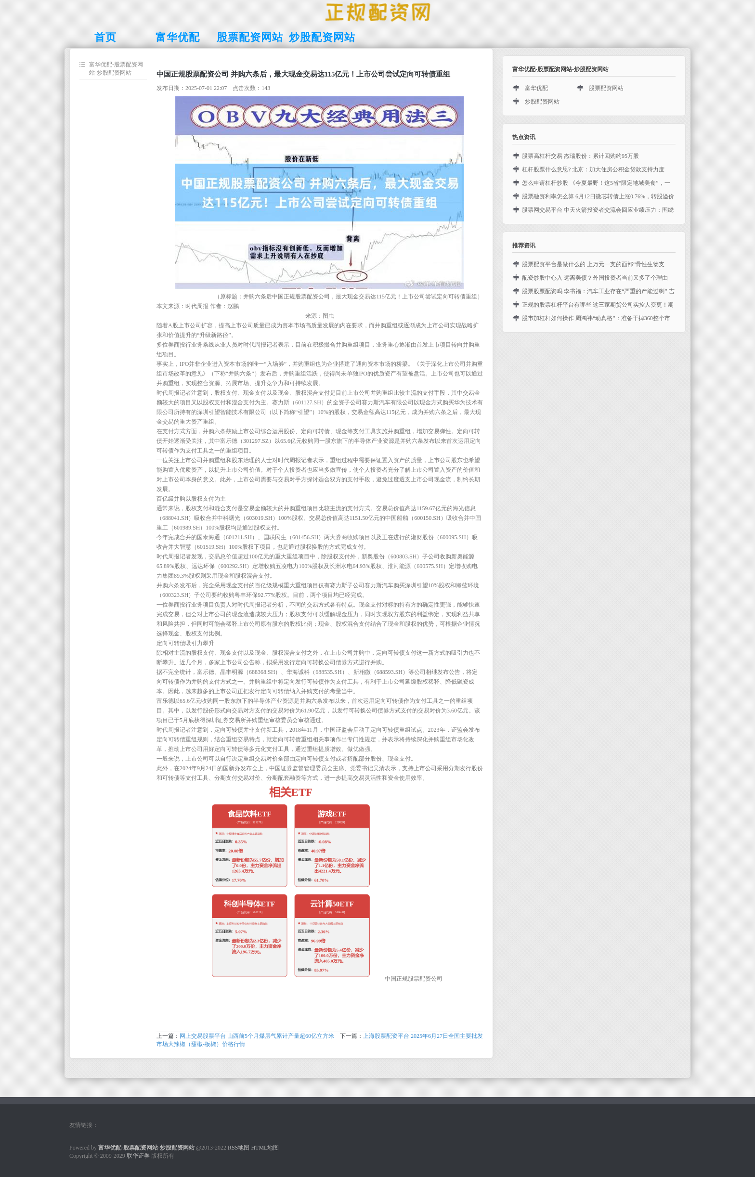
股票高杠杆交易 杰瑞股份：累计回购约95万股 (580, 156)
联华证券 (138, 1155)
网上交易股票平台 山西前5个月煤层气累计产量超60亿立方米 (257, 1036)
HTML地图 (265, 1147)
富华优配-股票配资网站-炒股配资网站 (116, 68)
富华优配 (536, 88)
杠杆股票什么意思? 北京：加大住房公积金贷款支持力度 (593, 169)
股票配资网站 (606, 88)
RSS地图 (238, 1147)
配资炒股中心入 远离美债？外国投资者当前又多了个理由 (595, 277)
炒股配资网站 (542, 101)
